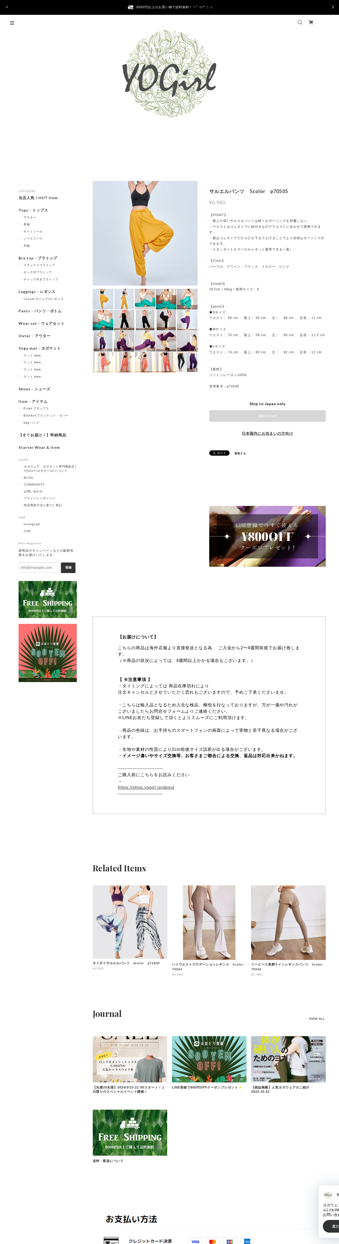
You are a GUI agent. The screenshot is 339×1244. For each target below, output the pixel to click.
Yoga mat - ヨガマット (40, 348)
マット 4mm (32, 362)
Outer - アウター (35, 336)
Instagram (32, 524)
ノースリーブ (33, 238)
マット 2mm (32, 355)
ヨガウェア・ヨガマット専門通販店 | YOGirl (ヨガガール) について (50, 468)
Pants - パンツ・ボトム (40, 311)
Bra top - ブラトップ (38, 258)
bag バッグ (31, 422)
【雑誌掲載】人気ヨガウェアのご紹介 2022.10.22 (282, 1090)
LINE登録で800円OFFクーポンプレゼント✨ (207, 1087)
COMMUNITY (34, 484)
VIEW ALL (317, 1018)
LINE (27, 531)
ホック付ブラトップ (38, 272)
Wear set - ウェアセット (42, 323)
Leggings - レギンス (37, 292)
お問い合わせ (33, 491)
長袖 (27, 224)
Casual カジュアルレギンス (44, 298)
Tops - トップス (33, 210)
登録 (68, 567)
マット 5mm (32, 369)
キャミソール (33, 231)
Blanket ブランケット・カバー (46, 415)
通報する (240, 453)
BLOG (28, 477)
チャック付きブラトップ (41, 279)
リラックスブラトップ (39, 265)
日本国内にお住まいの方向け (267, 433)
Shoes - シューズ (34, 389)
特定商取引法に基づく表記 (43, 505)
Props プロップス (36, 408)
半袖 (27, 245)
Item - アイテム (33, 401)
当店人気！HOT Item (38, 198)
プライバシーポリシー (40, 498)
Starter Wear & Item (39, 447)
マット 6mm (32, 376)
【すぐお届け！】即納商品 (42, 435)
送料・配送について (108, 1161)
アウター (30, 217)
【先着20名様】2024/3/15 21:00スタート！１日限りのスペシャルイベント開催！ (129, 1090)
